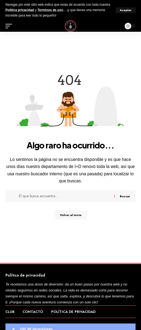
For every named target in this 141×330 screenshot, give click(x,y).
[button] (126, 10)
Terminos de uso (50, 10)
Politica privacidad (19, 10)
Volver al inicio (70, 215)
